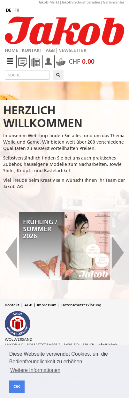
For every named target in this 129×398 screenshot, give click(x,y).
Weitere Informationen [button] (35, 370)
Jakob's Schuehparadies (81, 2)
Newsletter (72, 50)
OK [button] (16, 386)
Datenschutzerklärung (81, 304)
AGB (50, 50)
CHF (75, 61)
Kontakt (32, 50)
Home (11, 50)
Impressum (47, 304)
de (8, 10)
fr (16, 10)
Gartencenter (113, 2)
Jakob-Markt (49, 2)
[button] (11, 246)
